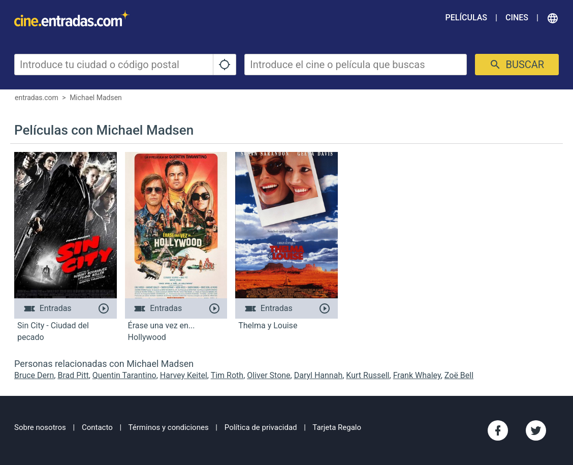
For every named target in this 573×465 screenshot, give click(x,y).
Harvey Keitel (183, 375)
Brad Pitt (72, 375)
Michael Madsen (96, 98)
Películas (466, 17)
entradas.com (36, 98)
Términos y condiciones (169, 427)
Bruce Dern (34, 375)
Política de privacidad (261, 427)
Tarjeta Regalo (336, 427)
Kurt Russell (367, 375)
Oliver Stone (268, 375)
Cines (516, 17)
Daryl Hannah (318, 375)
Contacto (97, 427)
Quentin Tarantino (124, 375)
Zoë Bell (458, 375)
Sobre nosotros (40, 427)
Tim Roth (227, 375)
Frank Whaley (417, 375)
